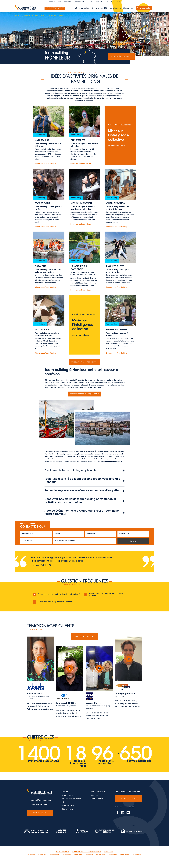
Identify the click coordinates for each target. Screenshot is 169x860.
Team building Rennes (67, 854)
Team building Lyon (89, 854)
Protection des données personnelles (86, 851)
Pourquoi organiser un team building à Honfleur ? (56, 594)
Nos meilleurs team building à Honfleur (84, 394)
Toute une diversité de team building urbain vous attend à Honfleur (84, 481)
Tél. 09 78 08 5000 (39, 805)
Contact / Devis (40, 813)
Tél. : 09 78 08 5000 (96, 2)
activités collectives (105, 98)
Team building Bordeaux (100, 854)
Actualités (68, 2)
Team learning (115, 8)
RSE (105, 8)
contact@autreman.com (41, 800)
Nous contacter (143, 8)
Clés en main (128, 8)
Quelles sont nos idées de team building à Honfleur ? (104, 595)
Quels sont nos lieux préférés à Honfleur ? (53, 602)
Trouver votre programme (56, 8)
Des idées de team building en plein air (84, 470)
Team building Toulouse (78, 854)
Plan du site (108, 851)
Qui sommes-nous (54, 2)
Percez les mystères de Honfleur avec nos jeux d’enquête (84, 490)
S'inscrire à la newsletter (128, 799)
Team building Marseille (42, 854)
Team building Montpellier (125, 854)
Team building (84, 8)
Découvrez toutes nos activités (84, 362)
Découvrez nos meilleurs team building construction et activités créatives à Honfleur (84, 501)
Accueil (65, 792)
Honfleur (52, 454)
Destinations (97, 8)
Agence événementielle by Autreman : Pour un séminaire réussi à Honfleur (84, 512)
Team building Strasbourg (54, 854)
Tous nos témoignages (84, 636)
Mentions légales (62, 851)
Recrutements (79, 2)
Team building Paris (31, 854)
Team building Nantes (113, 854)
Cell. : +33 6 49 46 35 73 (114, 2)
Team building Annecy (137, 854)
